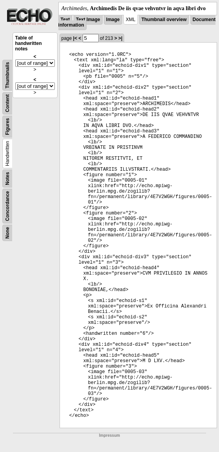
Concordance (7, 206)
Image (113, 19)
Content (7, 103)
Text (65, 19)
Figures (7, 126)
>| (120, 38)
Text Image (88, 19)
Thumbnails (7, 75)
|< (75, 38)
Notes (7, 178)
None (7, 233)
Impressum (109, 435)
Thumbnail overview (163, 19)
